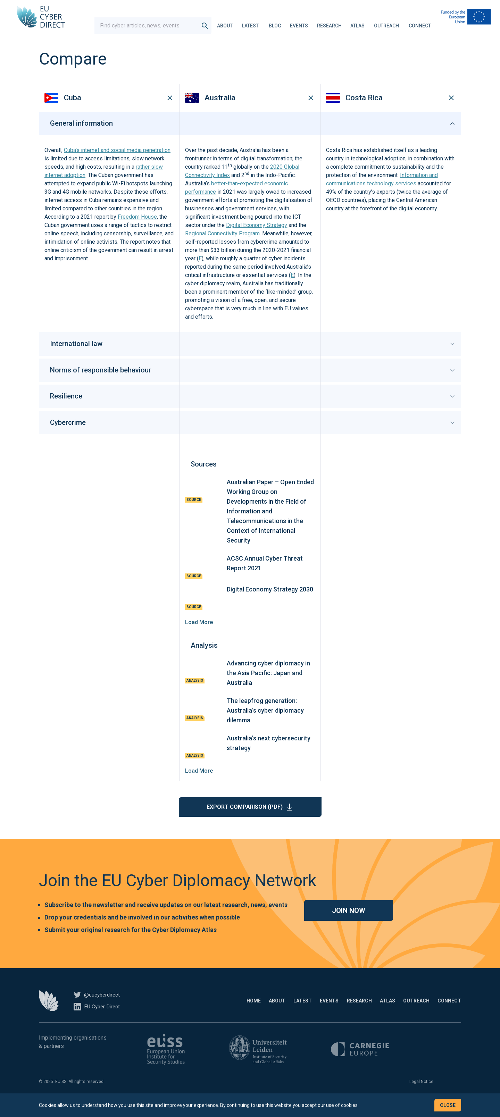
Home (193, 1011)
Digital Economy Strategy (256, 236)
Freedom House (137, 227)
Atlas (364, 22)
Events (306, 22)
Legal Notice (421, 1092)
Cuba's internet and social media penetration (117, 161)
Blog (281, 22)
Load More (199, 632)
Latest (257, 22)
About (231, 22)
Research (336, 22)
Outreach (393, 22)
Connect (426, 22)
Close (448, 1105)
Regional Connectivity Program (222, 244)
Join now (348, 921)
